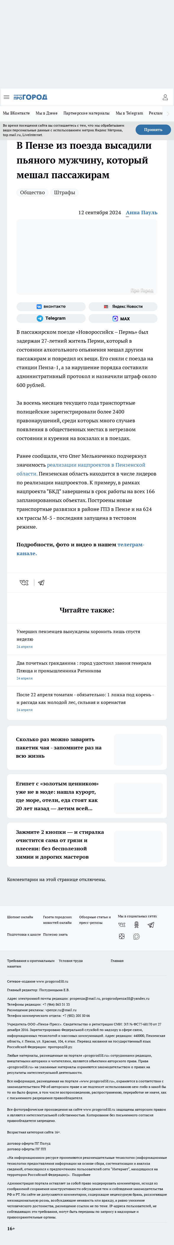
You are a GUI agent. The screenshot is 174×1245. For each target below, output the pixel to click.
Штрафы (64, 192)
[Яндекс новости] (123, 306)
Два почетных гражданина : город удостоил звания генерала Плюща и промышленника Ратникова (87, 671)
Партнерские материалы (87, 113)
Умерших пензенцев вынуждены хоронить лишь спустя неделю (87, 639)
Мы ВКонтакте (16, 113)
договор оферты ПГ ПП (26, 1149)
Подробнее (81, 1174)
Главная (117, 960)
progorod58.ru (96, 1055)
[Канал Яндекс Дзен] (121, 936)
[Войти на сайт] (165, 97)
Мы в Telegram (129, 113)
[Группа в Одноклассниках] (136, 925)
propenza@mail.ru (85, 998)
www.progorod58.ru (52, 981)
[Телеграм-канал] (51, 318)
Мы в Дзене (47, 113)
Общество (32, 192)
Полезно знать (55, 934)
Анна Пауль (141, 212)
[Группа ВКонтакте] (51, 306)
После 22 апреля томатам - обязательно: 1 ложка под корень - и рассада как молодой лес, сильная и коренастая (87, 703)
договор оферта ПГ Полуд (29, 1143)
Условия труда (71, 960)
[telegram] (43, 583)
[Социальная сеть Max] (123, 318)
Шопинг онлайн (20, 917)
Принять (153, 129)
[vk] (24, 583)
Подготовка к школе (24, 934)
